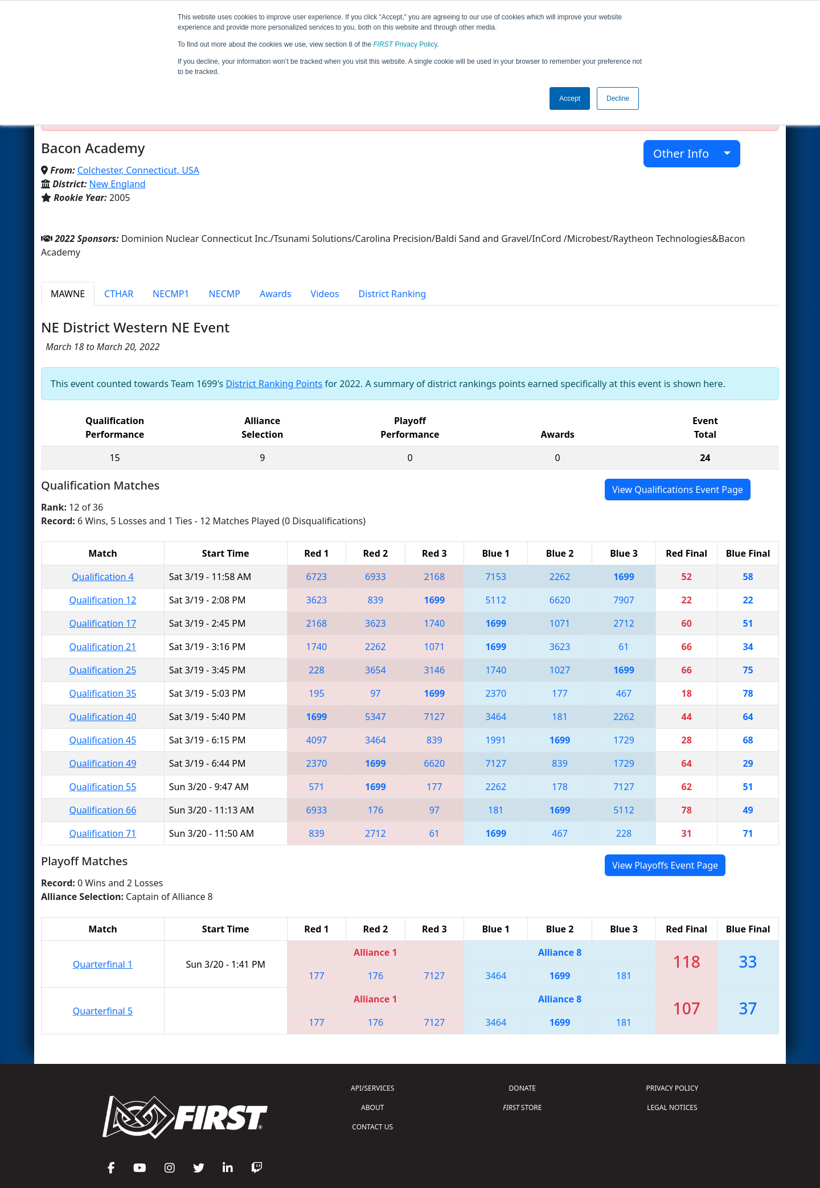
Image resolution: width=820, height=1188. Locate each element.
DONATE (522, 1088)
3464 (495, 716)
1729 (623, 740)
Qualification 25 (102, 670)
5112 (495, 600)
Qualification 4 (103, 576)
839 (375, 600)
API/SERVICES (372, 1088)
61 (623, 646)
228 (316, 670)
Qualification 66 (102, 810)
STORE (522, 1107)
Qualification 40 (102, 716)
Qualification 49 (102, 763)
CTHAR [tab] (118, 293)
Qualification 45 (102, 740)
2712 (623, 623)
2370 (495, 693)
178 (559, 786)
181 (559, 716)
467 (624, 693)
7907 (623, 600)
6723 (316, 576)
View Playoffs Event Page (665, 865)
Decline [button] (617, 98)
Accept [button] (569, 98)
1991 (495, 740)
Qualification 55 (102, 786)
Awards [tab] (276, 293)
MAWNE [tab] (68, 293)
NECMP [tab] (224, 293)
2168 (434, 576)
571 (316, 786)
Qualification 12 (102, 600)
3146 (434, 670)
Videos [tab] (325, 293)
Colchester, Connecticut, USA (138, 170)
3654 (375, 670)
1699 (623, 576)
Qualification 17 (102, 623)
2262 (560, 576)
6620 (560, 600)
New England (117, 184)
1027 (560, 670)
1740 (434, 623)
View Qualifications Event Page (677, 489)
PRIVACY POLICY (672, 1088)
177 (559, 693)
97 (375, 693)
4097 (316, 740)
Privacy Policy (405, 44)
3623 (316, 600)
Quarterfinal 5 (103, 1011)
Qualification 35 (102, 693)
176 (375, 810)
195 (316, 693)
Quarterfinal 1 (103, 964)
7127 (434, 716)
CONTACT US (372, 1127)
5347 (375, 716)
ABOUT (372, 1107)
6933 (375, 576)
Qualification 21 (102, 646)
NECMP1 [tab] (171, 293)
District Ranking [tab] (393, 293)
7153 (495, 576)
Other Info (687, 153)
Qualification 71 (102, 833)
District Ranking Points (274, 383)
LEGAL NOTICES (672, 1107)
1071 (560, 623)
